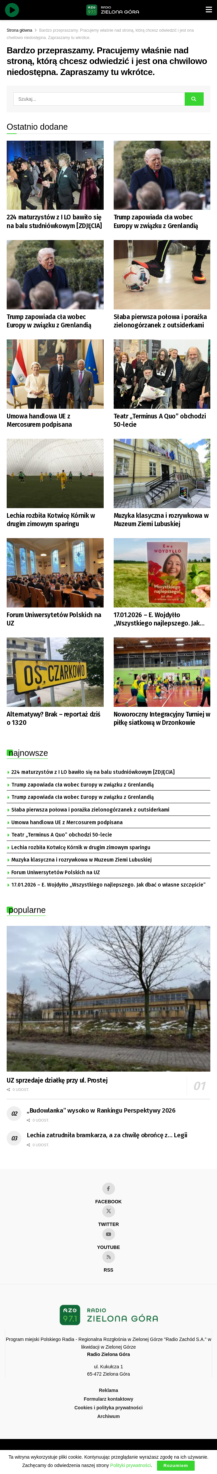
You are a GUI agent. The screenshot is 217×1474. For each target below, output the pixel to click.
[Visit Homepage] (112, 10)
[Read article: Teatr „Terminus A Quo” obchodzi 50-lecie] (162, 374)
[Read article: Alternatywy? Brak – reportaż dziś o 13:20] (55, 672)
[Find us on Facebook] (108, 1189)
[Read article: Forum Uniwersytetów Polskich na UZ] (55, 572)
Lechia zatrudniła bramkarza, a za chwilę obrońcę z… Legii (107, 1135)
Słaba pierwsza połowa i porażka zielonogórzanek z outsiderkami (160, 321)
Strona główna (19, 30)
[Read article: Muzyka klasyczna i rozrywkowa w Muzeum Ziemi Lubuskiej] (162, 473)
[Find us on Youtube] (108, 1234)
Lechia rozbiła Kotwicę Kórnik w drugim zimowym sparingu (51, 520)
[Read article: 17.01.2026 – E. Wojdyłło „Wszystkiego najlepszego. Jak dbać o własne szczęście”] (162, 572)
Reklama (108, 1390)
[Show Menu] (209, 10)
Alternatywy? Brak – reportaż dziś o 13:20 (53, 718)
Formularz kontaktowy (108, 1399)
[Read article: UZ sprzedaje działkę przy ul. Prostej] (108, 999)
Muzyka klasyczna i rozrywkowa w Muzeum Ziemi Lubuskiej (161, 520)
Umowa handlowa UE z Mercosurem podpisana (39, 420)
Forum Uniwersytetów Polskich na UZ (54, 619)
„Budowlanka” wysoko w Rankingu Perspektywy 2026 (101, 1110)
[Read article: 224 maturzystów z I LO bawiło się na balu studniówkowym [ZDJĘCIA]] (55, 175)
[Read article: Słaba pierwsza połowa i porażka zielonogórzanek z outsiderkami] (162, 274)
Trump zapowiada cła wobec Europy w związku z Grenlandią (156, 221)
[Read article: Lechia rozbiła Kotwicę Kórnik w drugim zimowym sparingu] (55, 473)
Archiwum (108, 1416)
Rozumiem (176, 1465)
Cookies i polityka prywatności (108, 1407)
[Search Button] (194, 99)
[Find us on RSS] (108, 1257)
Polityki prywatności (130, 1465)
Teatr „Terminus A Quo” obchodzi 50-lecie (160, 420)
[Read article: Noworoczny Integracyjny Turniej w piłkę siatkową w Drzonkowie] (162, 672)
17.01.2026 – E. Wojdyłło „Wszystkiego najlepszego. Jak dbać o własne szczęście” (157, 619)
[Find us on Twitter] (108, 1211)
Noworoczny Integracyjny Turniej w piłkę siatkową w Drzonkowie (162, 718)
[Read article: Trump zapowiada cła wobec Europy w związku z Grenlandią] (162, 175)
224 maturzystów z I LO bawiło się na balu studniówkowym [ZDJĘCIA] (54, 221)
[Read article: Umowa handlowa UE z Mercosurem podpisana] (55, 374)
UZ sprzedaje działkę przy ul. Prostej (57, 1080)
